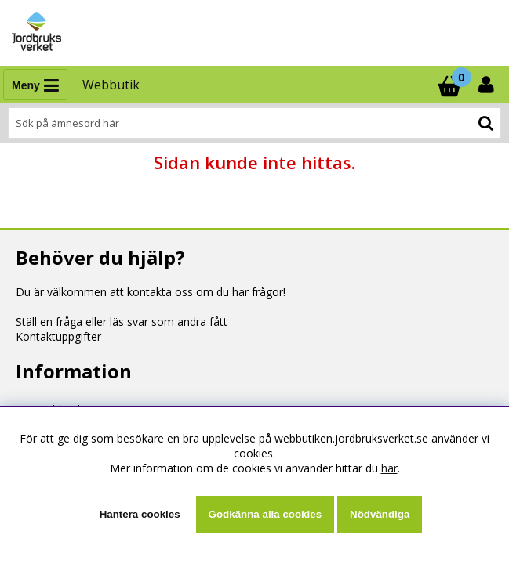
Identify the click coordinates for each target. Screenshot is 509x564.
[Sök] (254, 123)
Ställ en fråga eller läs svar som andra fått (121, 321)
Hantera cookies (140, 514)
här (389, 468)
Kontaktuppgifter (58, 336)
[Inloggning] (488, 84)
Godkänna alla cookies (265, 514)
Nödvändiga (379, 514)
